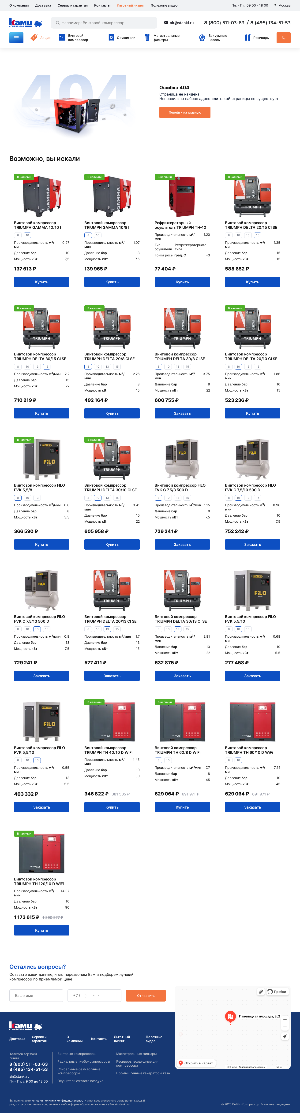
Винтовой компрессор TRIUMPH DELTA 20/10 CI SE (251, 356)
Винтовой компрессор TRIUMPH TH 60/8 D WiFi (177, 750)
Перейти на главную (185, 112)
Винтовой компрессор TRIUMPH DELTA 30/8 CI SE (180, 356)
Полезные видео (164, 5)
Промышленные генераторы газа (143, 1073)
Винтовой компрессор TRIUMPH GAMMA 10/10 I (37, 225)
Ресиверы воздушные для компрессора (137, 1063)
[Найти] (57, 22)
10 (27, 235)
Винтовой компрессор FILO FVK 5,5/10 (250, 619)
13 (248, 235)
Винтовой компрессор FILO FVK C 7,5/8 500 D (180, 487)
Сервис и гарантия (73, 5)
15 (257, 235)
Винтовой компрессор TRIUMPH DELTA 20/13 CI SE (110, 619)
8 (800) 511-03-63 (225, 23)
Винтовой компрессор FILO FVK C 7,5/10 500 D (250, 487)
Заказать (182, 413)
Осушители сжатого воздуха (80, 1081)
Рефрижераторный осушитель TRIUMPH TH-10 (180, 225)
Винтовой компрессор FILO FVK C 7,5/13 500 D (39, 619)
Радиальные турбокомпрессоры (83, 1061)
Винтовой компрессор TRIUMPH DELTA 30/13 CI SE (181, 619)
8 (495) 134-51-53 (270, 23)
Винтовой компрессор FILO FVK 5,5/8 (39, 487)
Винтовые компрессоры (76, 1053)
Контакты (102, 5)
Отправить (146, 995)
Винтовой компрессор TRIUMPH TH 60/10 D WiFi (249, 750)
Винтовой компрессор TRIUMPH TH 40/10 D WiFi (108, 750)
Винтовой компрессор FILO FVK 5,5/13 (39, 750)
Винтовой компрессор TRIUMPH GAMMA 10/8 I (106, 225)
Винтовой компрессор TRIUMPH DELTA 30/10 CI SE (110, 487)
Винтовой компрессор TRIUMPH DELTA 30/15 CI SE (40, 356)
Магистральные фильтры (136, 1053)
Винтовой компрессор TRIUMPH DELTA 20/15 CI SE (251, 225)
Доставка (43, 5)
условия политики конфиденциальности (58, 1100)
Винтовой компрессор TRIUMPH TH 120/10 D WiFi (39, 881)
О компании (19, 5)
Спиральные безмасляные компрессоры (78, 1071)
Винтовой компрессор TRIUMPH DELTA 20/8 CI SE (109, 356)
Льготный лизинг (130, 5)
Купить (41, 282)
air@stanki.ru (182, 22)
